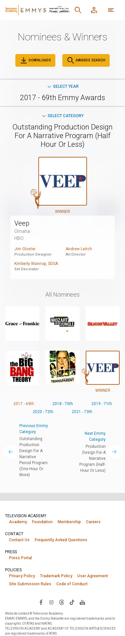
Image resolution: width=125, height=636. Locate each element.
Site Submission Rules (30, 584)
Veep (21, 223)
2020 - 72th (43, 411)
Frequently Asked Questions (61, 540)
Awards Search (86, 60)
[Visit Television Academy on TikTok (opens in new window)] (72, 602)
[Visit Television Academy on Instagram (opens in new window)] (51, 602)
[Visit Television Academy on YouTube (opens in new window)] (82, 602)
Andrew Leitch (79, 249)
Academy (18, 522)
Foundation (42, 522)
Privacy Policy (22, 576)
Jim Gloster (25, 249)
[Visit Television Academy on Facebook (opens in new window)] (41, 602)
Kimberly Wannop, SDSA (36, 263)
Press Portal (20, 558)
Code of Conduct (72, 584)
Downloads (35, 60)
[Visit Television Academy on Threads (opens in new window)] (61, 602)
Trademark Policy (56, 576)
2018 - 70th (62, 403)
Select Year (63, 86)
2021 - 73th (82, 411)
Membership (69, 522)
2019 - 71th (101, 403)
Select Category (62, 115)
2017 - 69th (23, 403)
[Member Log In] (94, 10)
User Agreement (92, 576)
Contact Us (19, 540)
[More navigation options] (111, 10)
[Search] (78, 10)
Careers (93, 522)
